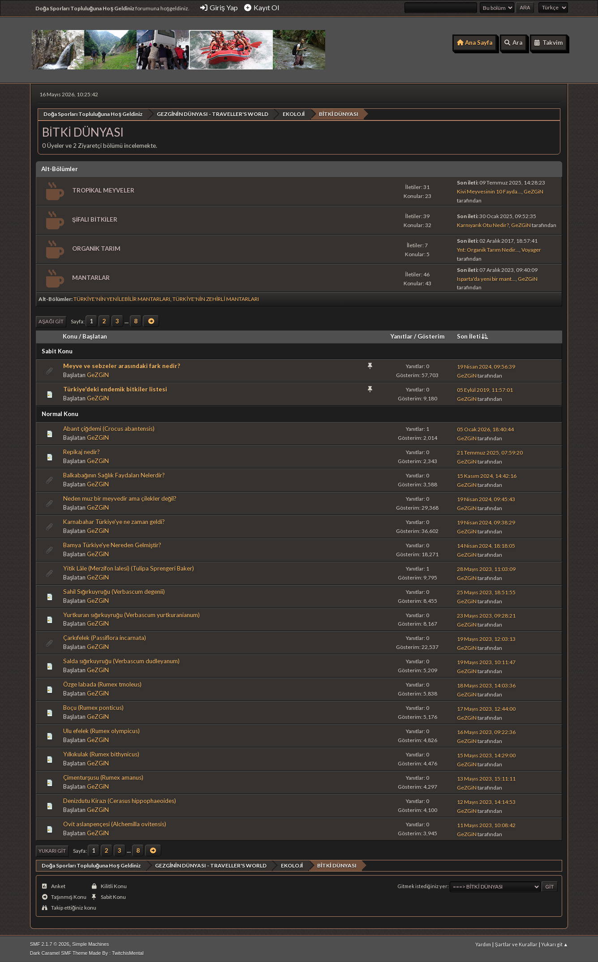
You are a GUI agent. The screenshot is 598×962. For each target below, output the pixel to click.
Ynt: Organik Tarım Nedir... (488, 249)
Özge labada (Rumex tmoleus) (102, 683)
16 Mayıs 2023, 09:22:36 (486, 731)
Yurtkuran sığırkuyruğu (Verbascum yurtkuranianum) (131, 614)
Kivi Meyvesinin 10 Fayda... (489, 191)
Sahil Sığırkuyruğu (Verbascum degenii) (114, 591)
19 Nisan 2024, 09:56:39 (486, 366)
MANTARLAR (91, 277)
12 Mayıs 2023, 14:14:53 (486, 801)
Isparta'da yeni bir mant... (486, 278)
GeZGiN (533, 191)
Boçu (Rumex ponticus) (93, 707)
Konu (70, 335)
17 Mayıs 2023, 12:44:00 (486, 708)
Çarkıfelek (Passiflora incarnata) (104, 637)
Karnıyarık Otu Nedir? (483, 224)
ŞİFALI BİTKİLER (94, 219)
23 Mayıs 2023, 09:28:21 (486, 615)
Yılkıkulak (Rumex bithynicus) (101, 753)
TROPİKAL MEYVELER (103, 189)
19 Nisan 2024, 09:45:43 (486, 498)
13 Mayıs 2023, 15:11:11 (486, 778)
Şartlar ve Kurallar (516, 944)
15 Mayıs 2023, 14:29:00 (486, 755)
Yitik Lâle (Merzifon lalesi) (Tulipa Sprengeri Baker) (128, 567)
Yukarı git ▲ (554, 944)
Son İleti (473, 335)
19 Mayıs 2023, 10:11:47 (486, 661)
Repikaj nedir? (81, 451)
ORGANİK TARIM (96, 248)
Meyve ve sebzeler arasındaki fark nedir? (121, 365)
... (127, 320)
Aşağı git (51, 321)
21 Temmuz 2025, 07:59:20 (490, 452)
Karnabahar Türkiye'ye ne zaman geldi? (114, 521)
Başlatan (94, 335)
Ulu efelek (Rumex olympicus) (101, 730)
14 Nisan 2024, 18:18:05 (486, 545)
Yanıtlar (402, 335)
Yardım (483, 944)
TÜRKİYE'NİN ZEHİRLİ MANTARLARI (215, 299)
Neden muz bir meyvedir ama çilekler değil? (119, 498)
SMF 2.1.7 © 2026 (49, 943)
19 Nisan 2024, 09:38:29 (486, 522)
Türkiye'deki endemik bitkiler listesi (115, 388)
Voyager (531, 249)
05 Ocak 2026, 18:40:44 (485, 428)
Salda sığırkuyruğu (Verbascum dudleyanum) (121, 661)
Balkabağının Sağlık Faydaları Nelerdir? (114, 474)
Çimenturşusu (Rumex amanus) (103, 777)
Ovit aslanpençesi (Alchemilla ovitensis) (114, 823)
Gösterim (430, 335)
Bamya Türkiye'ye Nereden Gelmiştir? (112, 544)
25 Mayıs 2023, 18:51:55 (486, 591)
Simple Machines (90, 943)
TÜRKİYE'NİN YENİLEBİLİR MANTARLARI (122, 299)
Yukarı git (52, 850)
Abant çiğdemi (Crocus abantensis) (109, 428)
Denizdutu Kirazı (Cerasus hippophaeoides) (119, 800)
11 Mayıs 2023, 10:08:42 (486, 824)
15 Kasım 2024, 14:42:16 (486, 475)
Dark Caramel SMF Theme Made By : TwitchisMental (87, 952)
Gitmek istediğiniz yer (422, 886)
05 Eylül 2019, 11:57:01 (485, 389)
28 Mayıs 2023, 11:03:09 (486, 568)
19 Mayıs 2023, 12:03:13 (486, 638)
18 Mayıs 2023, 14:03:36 (486, 685)
